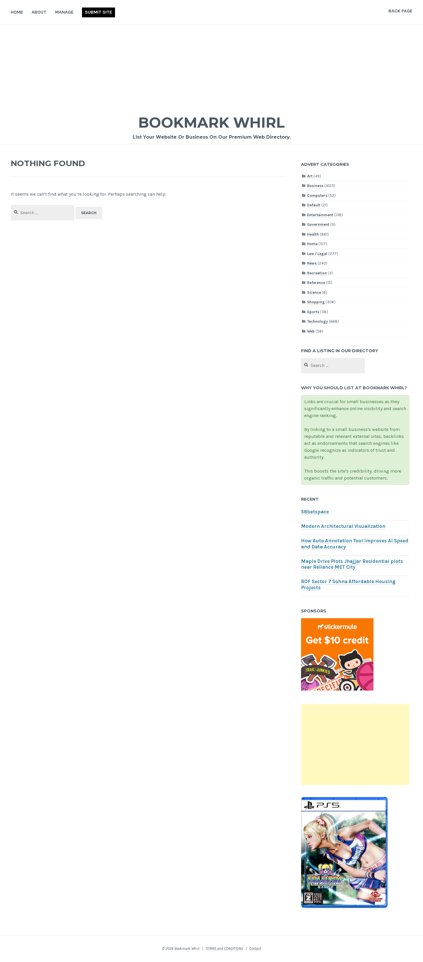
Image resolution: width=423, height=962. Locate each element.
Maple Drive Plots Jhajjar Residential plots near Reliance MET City (352, 564)
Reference (316, 282)
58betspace (315, 512)
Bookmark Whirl (212, 122)
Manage (64, 12)
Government (318, 224)
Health (313, 234)
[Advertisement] (211, 68)
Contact (255, 948)
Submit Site (98, 12)
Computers (317, 195)
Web (311, 331)
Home (17, 12)
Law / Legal (317, 253)
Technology (317, 321)
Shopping (316, 302)
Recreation (317, 273)
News (312, 263)
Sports (313, 312)
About (39, 12)
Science (314, 292)
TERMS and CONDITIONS (224, 948)
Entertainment (320, 215)
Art (310, 176)
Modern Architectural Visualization (343, 526)
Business (315, 185)
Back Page (401, 11)
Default (313, 205)
